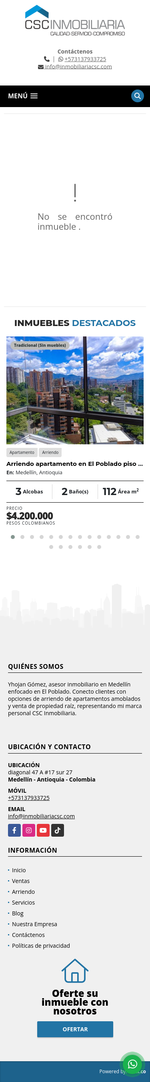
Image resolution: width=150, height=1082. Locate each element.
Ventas (21, 881)
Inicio (19, 870)
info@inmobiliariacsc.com (41, 816)
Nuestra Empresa (34, 924)
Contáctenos (28, 935)
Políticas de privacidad (41, 945)
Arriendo (23, 891)
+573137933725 (85, 59)
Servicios (23, 902)
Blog (18, 913)
